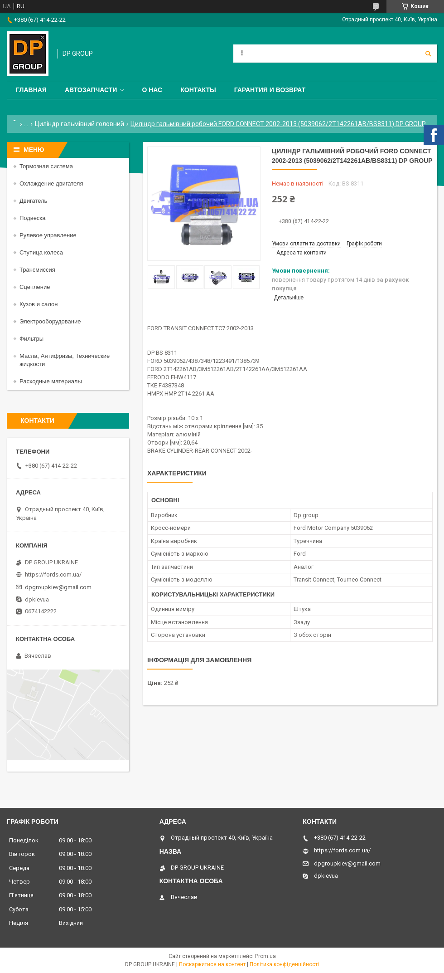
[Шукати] (428, 53)
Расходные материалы (50, 381)
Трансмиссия (37, 269)
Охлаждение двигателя (51, 183)
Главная (31, 89)
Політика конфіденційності (284, 964)
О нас (152, 89)
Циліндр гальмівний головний (79, 123)
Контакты (198, 89)
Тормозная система (46, 166)
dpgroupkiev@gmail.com (58, 587)
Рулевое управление (48, 235)
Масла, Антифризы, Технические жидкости (64, 359)
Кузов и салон (38, 304)
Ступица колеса (41, 252)
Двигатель (33, 200)
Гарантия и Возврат (270, 89)
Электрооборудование (50, 321)
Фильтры (31, 338)
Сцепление (34, 287)
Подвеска (32, 218)
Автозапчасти (91, 89)
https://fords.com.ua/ (53, 574)
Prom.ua (265, 956)
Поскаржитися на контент (212, 964)
